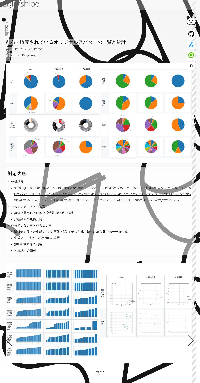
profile (8, 55)
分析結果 (17, 181)
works (7, 30)
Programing (29, 55)
